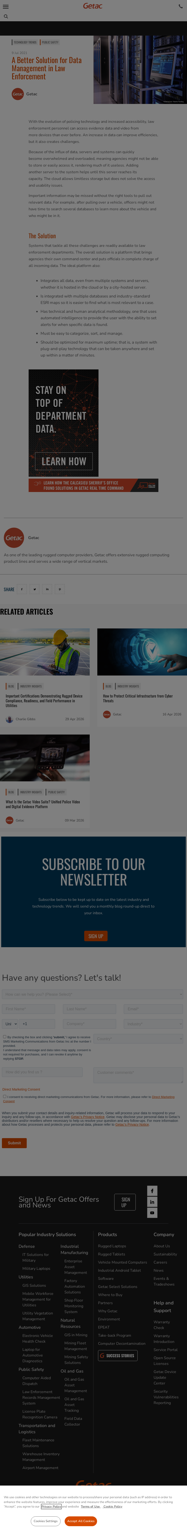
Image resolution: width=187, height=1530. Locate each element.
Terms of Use (91, 1520)
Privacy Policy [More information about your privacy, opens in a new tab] (51, 1520)
